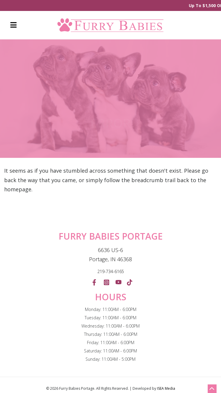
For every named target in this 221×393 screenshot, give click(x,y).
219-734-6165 (110, 271)
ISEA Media (166, 388)
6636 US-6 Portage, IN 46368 (110, 254)
